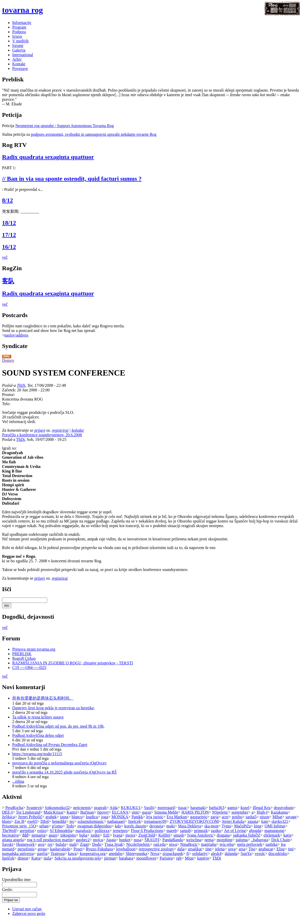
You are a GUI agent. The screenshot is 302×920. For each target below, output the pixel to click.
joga (104, 817)
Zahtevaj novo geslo (28, 913)
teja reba (227, 844)
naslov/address (16, 335)
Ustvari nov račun (27, 909)
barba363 (216, 807)
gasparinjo (198, 817)
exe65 (32, 821)
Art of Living (235, 830)
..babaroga (259, 840)
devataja (156, 826)
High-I (262, 812)
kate (264, 821)
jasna (64, 817)
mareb (172, 830)
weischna (193, 840)
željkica (8, 817)
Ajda (113, 807)
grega (42, 849)
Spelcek (134, 821)
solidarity (199, 853)
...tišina (18, 781)
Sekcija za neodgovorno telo (78, 858)
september (239, 812)
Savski (7, 844)
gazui (146, 812)
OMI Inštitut (275, 826)
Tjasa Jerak (113, 844)
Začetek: (9, 390)
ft (187, 853)
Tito (251, 849)
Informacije (21, 22)
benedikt (59, 821)
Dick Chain (280, 840)
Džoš (45, 821)
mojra (130, 835)
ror (50, 844)
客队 (8, 281)
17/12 (9, 234)
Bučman (87, 812)
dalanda (231, 853)
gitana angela (13, 840)
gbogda (255, 830)
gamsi (232, 807)
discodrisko (277, 853)
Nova (154, 853)
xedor (95, 835)
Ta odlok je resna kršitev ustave (38, 717)
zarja (214, 817)
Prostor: (8, 394)
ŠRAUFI (152, 840)
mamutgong (274, 830)
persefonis (26, 849)
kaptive (203, 858)
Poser (78, 849)
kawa (72, 853)
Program (19, 27)
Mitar (189, 858)
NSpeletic (220, 812)
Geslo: (7, 889)
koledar (78, 430)
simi (135, 812)
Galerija (18, 50)
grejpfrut (27, 830)
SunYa (246, 853)
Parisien (166, 858)
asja (41, 844)
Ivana (117, 835)
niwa (173, 844)
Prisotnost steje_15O (19, 826)
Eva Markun (177, 817)
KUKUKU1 (130, 807)
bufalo (61, 844)
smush (179, 835)
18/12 (9, 222)
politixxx (102, 830)
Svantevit (34, 807)
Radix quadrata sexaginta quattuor (48, 157)
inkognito (68, 835)
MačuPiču (242, 826)
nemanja (38, 835)
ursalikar (195, 849)
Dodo (96, 844)
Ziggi (84, 844)
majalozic (83, 830)
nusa (137, 840)
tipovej (102, 812)
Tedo (70, 826)
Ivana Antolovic (200, 835)
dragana (223, 835)
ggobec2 (83, 840)
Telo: (6, 404)
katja (287, 835)
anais (53, 835)
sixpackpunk (172, 853)
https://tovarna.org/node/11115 (37, 754)
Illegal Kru (261, 807)
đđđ (25, 835)
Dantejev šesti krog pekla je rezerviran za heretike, (53, 708)
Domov (8, 360)
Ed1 (106, 835)
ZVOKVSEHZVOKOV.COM (194, 821)
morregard (166, 807)
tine (208, 849)
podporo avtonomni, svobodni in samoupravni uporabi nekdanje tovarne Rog (93, 134)
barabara (126, 858)
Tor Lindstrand (28, 812)
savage (291, 817)
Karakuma (279, 812)
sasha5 (251, 817)
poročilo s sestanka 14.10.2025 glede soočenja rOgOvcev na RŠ (64, 772)
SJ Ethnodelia (61, 830)
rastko (216, 830)
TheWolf (9, 830)
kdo (118, 826)
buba (83, 835)
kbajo (6, 821)
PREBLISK (22, 654)
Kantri (72, 812)
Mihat (277, 817)
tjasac (182, 807)
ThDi (21, 385)
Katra (36, 858)
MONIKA (119, 817)
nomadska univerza (18, 853)
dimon (23, 858)
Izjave (17, 36)
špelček (8, 858)
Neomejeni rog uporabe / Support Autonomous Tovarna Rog (64, 125)
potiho (237, 817)
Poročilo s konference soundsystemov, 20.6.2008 (42, 435)
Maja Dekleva (189, 826)
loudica (92, 817)
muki (170, 826)
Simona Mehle (166, 812)
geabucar (265, 849)
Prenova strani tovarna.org (33, 649)
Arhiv (17, 59)
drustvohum (283, 807)
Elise (281, 849)
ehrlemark (272, 835)
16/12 (9, 246)
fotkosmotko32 (57, 807)
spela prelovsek (249, 844)
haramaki (198, 807)
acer (225, 817)
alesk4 (216, 853)
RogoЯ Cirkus (24, 658)
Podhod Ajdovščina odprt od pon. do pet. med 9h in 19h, (58, 726)
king (257, 826)
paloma (242, 840)
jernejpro (120, 830)
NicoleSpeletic (138, 844)
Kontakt (18, 64)
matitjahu (208, 844)
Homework (25, 844)
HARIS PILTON (195, 812)
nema (209, 840)
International (22, 55)
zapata (252, 821)
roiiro (42, 830)
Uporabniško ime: (16, 879)
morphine (224, 840)
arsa (242, 849)
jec (72, 821)
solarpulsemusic (90, 821)
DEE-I (7, 812)
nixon (264, 817)
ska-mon (211, 826)
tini (290, 849)
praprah (100, 807)
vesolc (260, 853)
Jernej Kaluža (233, 821)
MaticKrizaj (53, 812)
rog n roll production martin (50, 840)
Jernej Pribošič (30, 817)
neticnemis (82, 807)
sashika (272, 844)
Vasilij (149, 807)
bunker (124, 840)
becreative (10, 835)
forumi (17, 45)
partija (42, 853)
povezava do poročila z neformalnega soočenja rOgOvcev (59, 763)
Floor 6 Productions (147, 830)
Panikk (137, 817)
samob (185, 830)
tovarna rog (22, 10)
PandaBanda (172, 840)
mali (72, 844)
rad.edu (159, 844)
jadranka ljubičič (246, 835)
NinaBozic (189, 844)
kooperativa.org (93, 853)
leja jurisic (154, 817)
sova (231, 849)
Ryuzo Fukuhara (99, 849)
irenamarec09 (155, 821)
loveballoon (126, 849)
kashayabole (60, 849)
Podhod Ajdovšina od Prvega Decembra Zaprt (49, 744)
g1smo (57, 826)
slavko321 (279, 821)
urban (43, 826)
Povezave (20, 68)
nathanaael (115, 821)
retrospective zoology (156, 849)
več (5, 257)
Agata (111, 840)
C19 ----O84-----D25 (29, 667)
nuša (47, 858)
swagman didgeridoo (94, 826)
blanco (77, 817)
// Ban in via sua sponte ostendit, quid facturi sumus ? (71, 178)
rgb (178, 858)
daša (180, 849)
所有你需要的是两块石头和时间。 (42, 698)
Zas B (19, 821)
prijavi (39, 430)
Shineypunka (136, 853)
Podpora (19, 32)
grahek (51, 817)
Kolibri (164, 835)
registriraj (60, 430)
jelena (220, 849)
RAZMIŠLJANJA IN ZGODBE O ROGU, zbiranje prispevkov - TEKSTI (72, 663)
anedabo (115, 853)
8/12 (7, 200)
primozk (200, 830)
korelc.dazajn (135, 826)
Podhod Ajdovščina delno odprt (38, 735)
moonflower (146, 858)
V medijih (20, 41)
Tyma (226, 826)
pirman (110, 858)
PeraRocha (14, 807)
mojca (98, 840)
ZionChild (146, 835)
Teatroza (58, 853)
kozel (245, 807)
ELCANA (120, 812)
